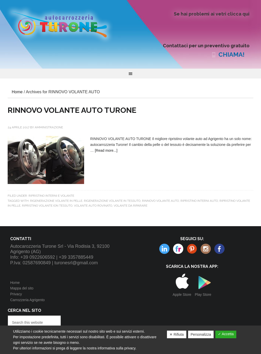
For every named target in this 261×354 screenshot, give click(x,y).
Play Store (203, 295)
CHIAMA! (231, 54)
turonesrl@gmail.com (76, 262)
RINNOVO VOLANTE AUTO (160, 201)
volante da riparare (130, 205)
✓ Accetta (226, 334)
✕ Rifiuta (176, 334)
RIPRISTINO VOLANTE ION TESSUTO (47, 205)
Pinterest (178, 249)
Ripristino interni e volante (51, 195)
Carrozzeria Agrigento (27, 300)
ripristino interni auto (199, 201)
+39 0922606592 (37, 257)
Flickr (164, 249)
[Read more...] (106, 150)
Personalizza (201, 334)
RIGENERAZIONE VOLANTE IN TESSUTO (112, 201)
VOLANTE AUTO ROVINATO (93, 205)
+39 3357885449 (76, 257)
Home (15, 283)
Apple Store (182, 295)
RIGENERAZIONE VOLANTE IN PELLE (56, 201)
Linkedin (206, 249)
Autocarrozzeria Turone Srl (63, 24)
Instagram (192, 249)
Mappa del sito (21, 288)
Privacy (16, 294)
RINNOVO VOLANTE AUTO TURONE (72, 110)
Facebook (219, 249)
